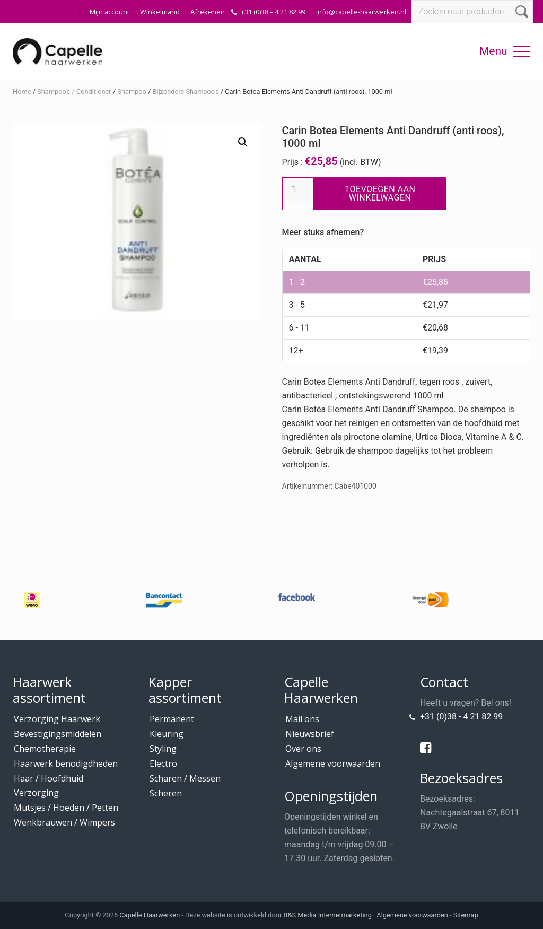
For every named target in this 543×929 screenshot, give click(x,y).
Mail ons (302, 719)
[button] (522, 51)
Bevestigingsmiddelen (57, 734)
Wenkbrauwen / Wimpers (64, 822)
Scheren (166, 793)
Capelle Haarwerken (149, 915)
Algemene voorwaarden (332, 763)
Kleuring (166, 734)
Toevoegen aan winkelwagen (380, 193)
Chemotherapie (45, 748)
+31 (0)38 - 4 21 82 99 (461, 716)
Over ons (303, 748)
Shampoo (131, 91)
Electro (163, 763)
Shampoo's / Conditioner (74, 91)
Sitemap (465, 915)
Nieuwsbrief (309, 734)
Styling (163, 748)
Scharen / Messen (185, 778)
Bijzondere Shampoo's (186, 91)
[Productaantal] (298, 189)
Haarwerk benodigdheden (66, 763)
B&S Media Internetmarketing (328, 915)
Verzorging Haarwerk (57, 719)
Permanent (172, 719)
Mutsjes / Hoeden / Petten (66, 807)
